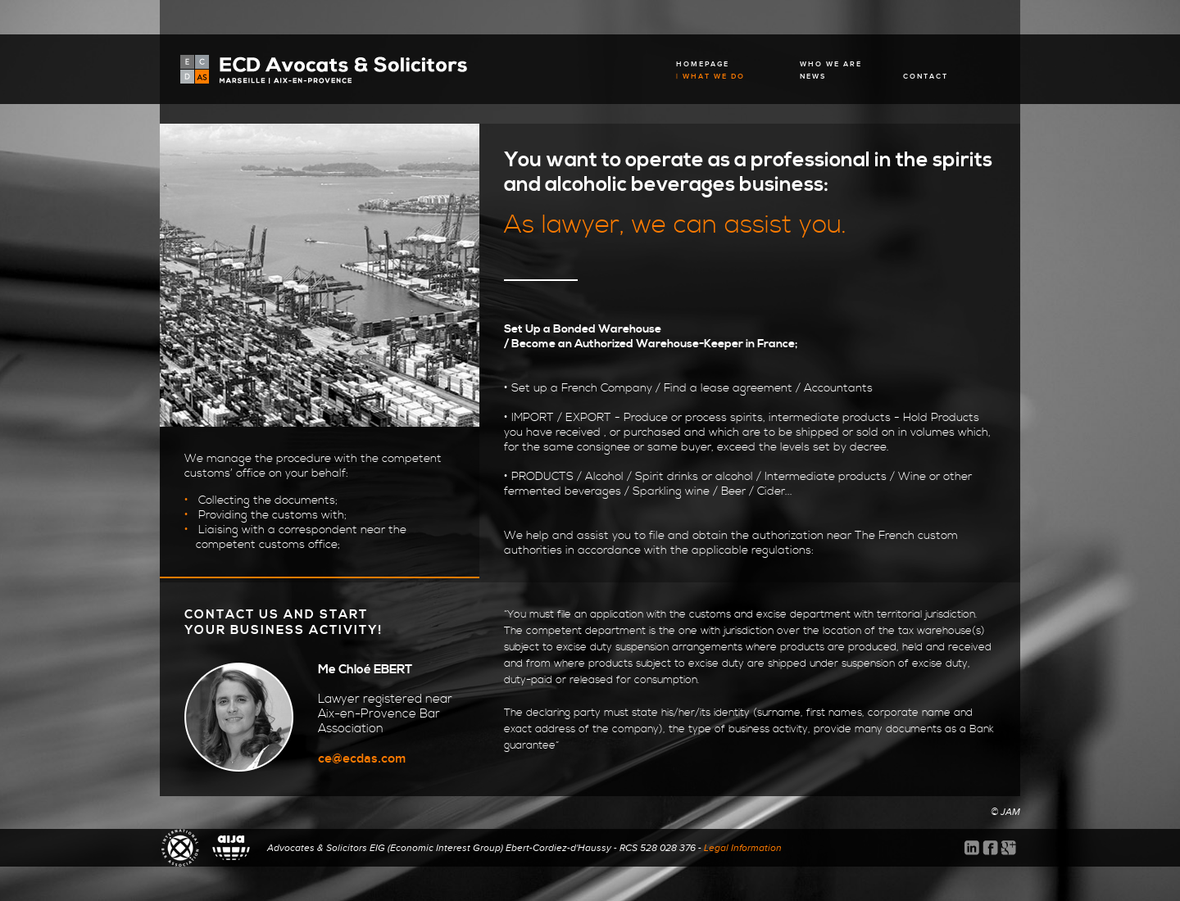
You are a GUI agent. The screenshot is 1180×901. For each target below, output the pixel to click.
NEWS (813, 76)
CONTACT (925, 76)
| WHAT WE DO (710, 76)
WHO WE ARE (831, 64)
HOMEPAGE (702, 64)
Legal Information (743, 848)
